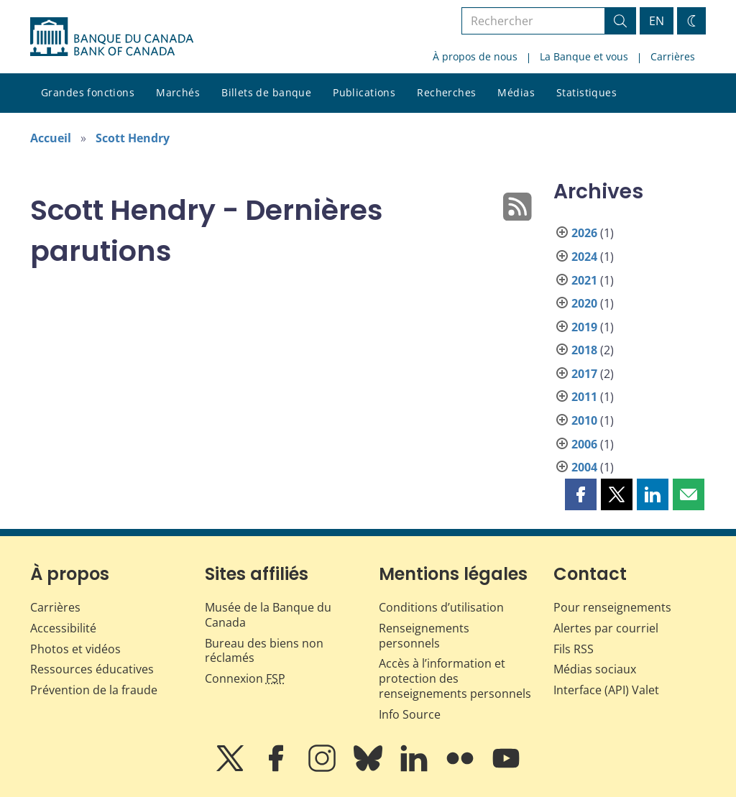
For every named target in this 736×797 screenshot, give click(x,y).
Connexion (245, 678)
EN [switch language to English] (656, 21)
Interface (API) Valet (606, 690)
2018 (584, 350)
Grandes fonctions (87, 92)
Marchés (178, 92)
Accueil (50, 138)
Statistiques (586, 92)
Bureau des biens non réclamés (264, 650)
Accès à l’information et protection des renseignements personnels (455, 678)
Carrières (672, 56)
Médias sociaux (594, 669)
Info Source (410, 714)
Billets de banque (266, 92)
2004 (584, 467)
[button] (581, 494)
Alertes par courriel (605, 628)
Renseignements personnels (424, 635)
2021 (584, 280)
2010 (584, 420)
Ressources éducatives (92, 669)
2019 (584, 327)
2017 (584, 374)
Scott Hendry (133, 138)
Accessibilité (63, 628)
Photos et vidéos (75, 649)
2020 (584, 303)
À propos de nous (475, 56)
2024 (584, 256)
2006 (584, 444)
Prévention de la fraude (93, 690)
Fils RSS (573, 649)
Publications (364, 92)
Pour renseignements (612, 607)
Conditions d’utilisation (441, 607)
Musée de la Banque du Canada (268, 614)
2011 (584, 397)
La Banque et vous (584, 56)
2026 (584, 233)
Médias (516, 92)
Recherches (446, 92)
